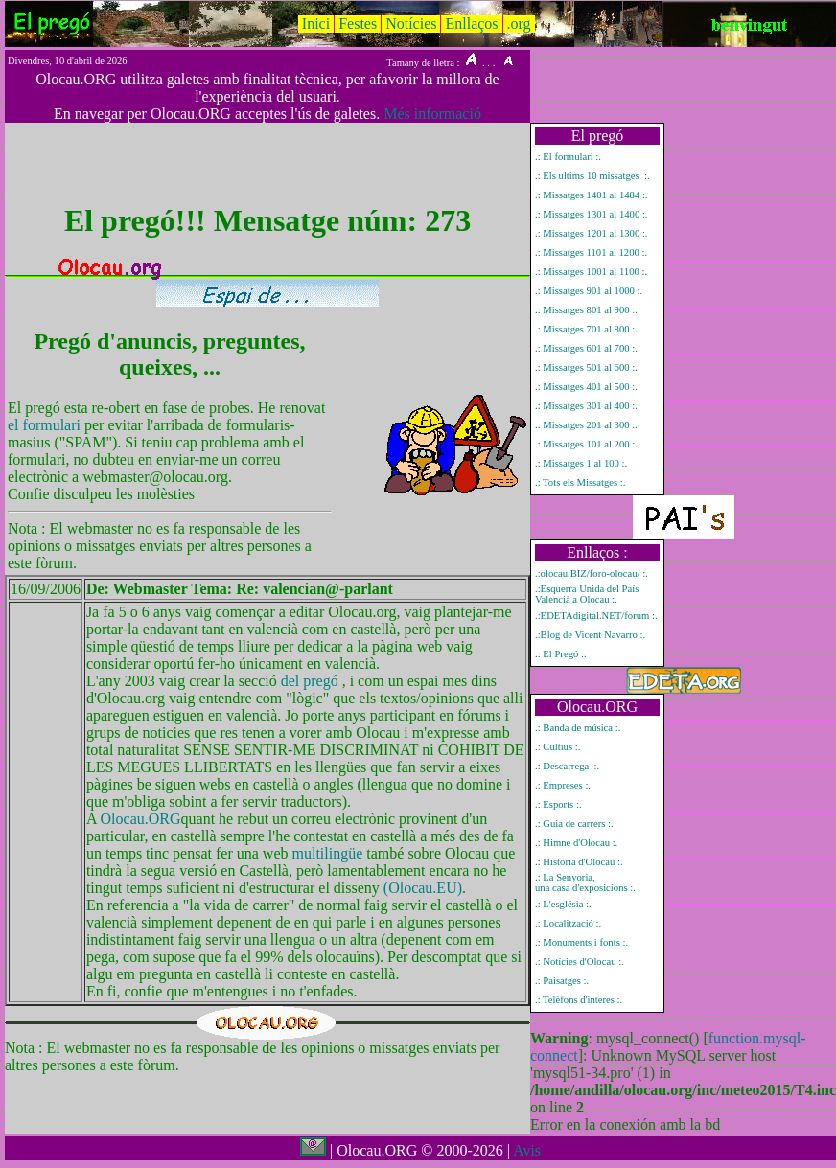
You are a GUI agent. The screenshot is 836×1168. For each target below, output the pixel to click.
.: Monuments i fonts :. (581, 942)
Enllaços (471, 23)
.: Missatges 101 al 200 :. (586, 444)
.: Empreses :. (563, 785)
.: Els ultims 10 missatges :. (592, 176)
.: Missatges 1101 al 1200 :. (591, 252)
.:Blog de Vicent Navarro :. (590, 635)
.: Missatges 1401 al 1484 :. (591, 195)
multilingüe (327, 853)
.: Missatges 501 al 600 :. (586, 367)
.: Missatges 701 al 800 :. (586, 329)
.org (519, 23)
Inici (316, 23)
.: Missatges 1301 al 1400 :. (591, 214)
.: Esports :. (558, 804)
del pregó (309, 681)
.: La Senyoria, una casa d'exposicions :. (585, 882)
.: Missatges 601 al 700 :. (586, 348)
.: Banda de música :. (577, 727)
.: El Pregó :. (561, 654)
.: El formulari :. (568, 156)
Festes (358, 23)
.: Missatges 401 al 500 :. (586, 386)
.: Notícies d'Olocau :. (579, 961)
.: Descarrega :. (567, 766)
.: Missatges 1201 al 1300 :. (591, 233)
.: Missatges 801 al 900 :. (586, 310)
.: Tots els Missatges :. (580, 482)
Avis (527, 1150)
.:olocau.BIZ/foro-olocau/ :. (591, 573)
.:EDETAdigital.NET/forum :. (596, 615)
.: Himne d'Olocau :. (576, 842)
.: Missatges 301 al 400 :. (586, 406)
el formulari (46, 425)
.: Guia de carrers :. (574, 823)
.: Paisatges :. (562, 980)
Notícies (411, 23)
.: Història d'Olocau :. (579, 862)
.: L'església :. (563, 904)
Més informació (432, 113)
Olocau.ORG (141, 819)
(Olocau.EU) (422, 888)
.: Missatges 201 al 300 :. (586, 425)
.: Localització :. (568, 923)
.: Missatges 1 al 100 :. (581, 463)
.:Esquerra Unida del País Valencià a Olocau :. (587, 594)
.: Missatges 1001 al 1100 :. (591, 271)
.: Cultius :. (557, 747)
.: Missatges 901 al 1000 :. (588, 291)
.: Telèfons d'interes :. (578, 1000)
